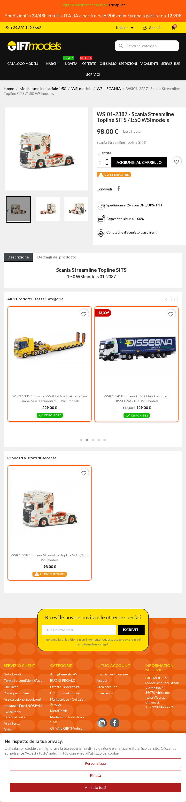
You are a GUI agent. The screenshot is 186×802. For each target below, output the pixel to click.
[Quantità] (100, 162)
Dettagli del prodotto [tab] (56, 257)
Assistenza (12, 723)
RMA (7, 729)
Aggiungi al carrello (139, 162)
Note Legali (12, 674)
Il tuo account (113, 665)
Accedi (102, 680)
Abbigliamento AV (64, 674)
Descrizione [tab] (18, 257)
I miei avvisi (105, 693)
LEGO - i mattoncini (65, 693)
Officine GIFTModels (66, 728)
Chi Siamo (11, 687)
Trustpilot (116, 4)
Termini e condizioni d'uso (23, 680)
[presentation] (166, 299)
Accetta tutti (95, 787)
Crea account (107, 687)
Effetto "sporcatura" (65, 687)
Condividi (119, 188)
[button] (81, 440)
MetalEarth (58, 711)
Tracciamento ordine (112, 674)
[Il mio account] (151, 27)
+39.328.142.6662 (159, 707)
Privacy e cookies (17, 693)
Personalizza (95, 763)
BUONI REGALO (63, 680)
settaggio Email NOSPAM (23, 706)
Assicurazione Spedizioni (22, 699)
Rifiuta (95, 775)
